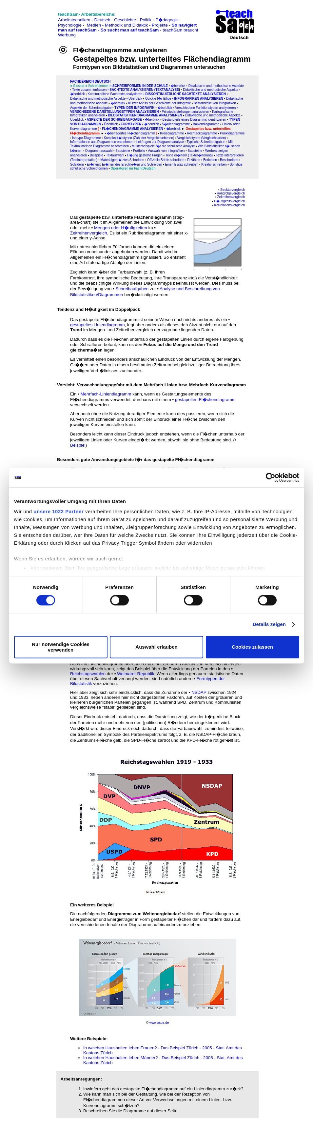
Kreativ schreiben (213, 164)
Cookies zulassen (252, 647)
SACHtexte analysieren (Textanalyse (144, 89)
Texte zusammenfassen (89, 89)
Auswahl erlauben (156, 647)
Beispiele (96, 155)
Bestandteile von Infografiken (215, 103)
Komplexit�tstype (117, 138)
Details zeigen (269, 624)
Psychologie (70, 25)
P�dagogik (166, 19)
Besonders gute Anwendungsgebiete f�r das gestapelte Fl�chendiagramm (135, 459)
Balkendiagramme (206, 124)
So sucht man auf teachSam (130, 30)
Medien (94, 25)
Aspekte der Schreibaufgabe (90, 108)
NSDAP (198, 692)
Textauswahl (115, 155)
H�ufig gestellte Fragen (145, 155)
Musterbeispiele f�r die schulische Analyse (163, 146)
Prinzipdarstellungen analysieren (185, 111)
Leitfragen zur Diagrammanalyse (160, 142)
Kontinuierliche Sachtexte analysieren (115, 94)
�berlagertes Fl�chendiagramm (131, 133)
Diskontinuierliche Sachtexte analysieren (185, 94)
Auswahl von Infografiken (166, 150)
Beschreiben (229, 160)
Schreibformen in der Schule (140, 86)
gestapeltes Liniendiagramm (97, 324)
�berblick (178, 86)
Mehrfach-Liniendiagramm (105, 394)
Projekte (160, 25)
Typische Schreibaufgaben (205, 142)
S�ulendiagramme (176, 124)
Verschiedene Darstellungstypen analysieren (114, 111)
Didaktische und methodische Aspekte (216, 86)
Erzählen (193, 160)
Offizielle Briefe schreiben (165, 160)
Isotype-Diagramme (86, 138)
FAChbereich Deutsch (90, 81)
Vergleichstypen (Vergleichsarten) (201, 138)
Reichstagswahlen (88, 673)
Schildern (77, 164)
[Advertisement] (33, 20)
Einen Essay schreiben (181, 164)
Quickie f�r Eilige (158, 98)
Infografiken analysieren (198, 98)
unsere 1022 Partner (58, 511)
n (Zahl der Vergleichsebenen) (152, 138)
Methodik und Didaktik (127, 25)
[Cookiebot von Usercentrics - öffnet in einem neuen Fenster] (270, 477)
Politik (146, 19)
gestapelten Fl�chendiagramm (205, 399)
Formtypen (131, 124)
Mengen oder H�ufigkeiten (120, 227)
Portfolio (139, 150)
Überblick (135, 98)
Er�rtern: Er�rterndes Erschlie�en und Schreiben (124, 164)
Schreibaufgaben (132, 288)
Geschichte (125, 19)
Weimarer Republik (135, 673)
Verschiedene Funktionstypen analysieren (205, 108)
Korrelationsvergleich (229, 205)
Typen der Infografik (134, 108)
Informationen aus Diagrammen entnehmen (101, 142)
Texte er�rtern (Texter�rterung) (189, 155)
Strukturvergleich (232, 190)
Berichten (210, 160)
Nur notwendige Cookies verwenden (60, 647)
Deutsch (102, 19)
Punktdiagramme (232, 133)
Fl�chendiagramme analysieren (132, 129)
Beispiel (78, 445)
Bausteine (122, 150)
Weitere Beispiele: (89, 1038)
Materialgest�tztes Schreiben (122, 160)
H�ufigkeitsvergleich (229, 201)
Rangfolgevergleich (231, 193)
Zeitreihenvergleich (231, 197)
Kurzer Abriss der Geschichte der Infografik (159, 103)
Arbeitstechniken (74, 19)
